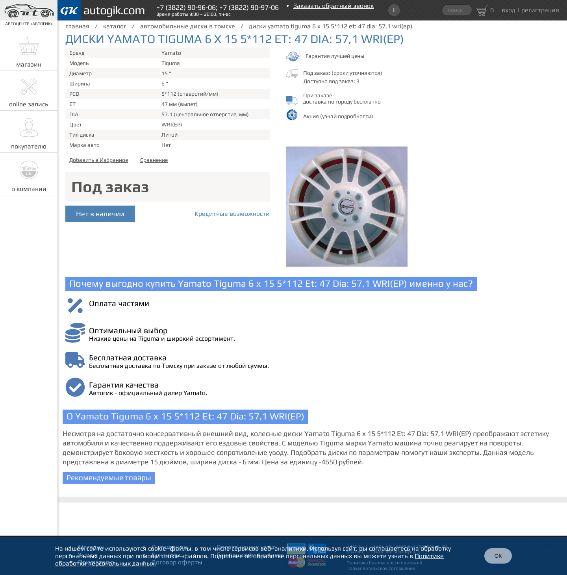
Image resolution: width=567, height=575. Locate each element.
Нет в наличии (100, 214)
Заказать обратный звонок (333, 5)
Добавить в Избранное (98, 160)
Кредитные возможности (232, 213)
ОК (498, 556)
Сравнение (154, 160)
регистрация (540, 10)
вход (508, 10)
